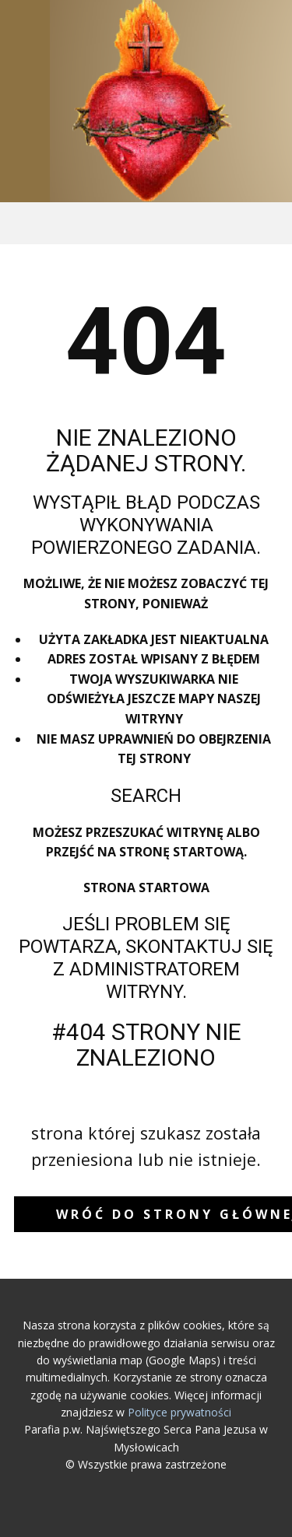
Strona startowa (146, 887)
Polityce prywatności (179, 1412)
